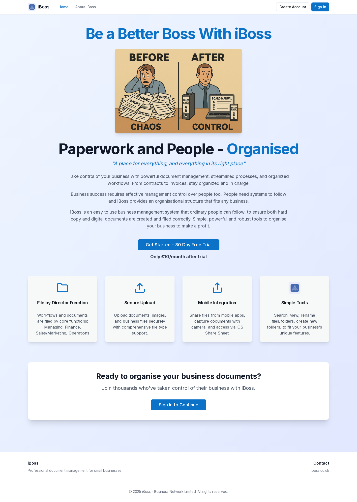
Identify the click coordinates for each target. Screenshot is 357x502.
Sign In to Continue (178, 404)
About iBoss (85, 7)
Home (63, 7)
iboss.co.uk (320, 470)
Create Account (292, 7)
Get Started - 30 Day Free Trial (178, 244)
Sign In (320, 7)
